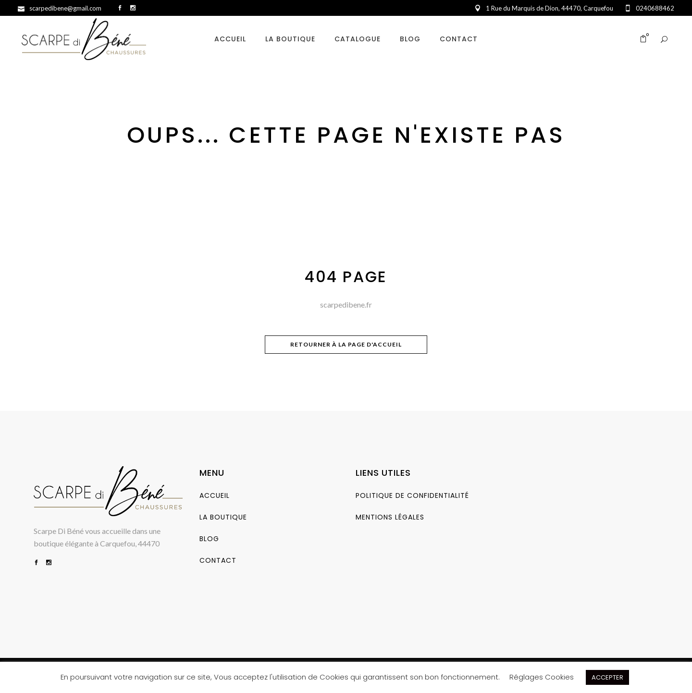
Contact (217, 560)
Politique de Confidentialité (412, 495)
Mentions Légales (390, 517)
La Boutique (223, 517)
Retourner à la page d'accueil (346, 344)
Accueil (214, 495)
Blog (209, 539)
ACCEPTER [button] (607, 677)
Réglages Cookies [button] (541, 677)
